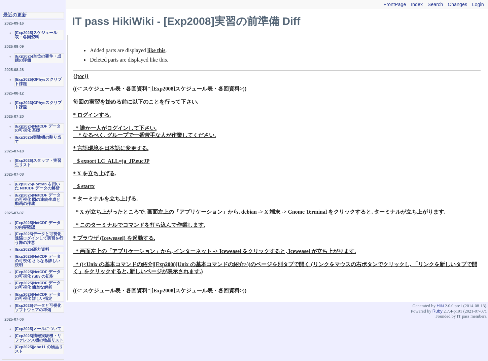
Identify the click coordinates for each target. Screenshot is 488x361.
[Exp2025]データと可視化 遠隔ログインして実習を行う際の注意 (39, 238)
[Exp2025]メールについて (38, 329)
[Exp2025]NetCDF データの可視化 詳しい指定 (38, 296)
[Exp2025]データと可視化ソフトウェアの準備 (38, 307)
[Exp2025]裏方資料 (32, 249)
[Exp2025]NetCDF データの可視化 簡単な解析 (38, 285)
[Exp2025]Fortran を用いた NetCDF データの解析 (37, 186)
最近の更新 (15, 14)
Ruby (437, 311)
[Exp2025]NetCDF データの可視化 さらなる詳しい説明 (38, 260)
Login (478, 4)
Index (417, 4)
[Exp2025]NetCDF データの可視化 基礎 (38, 128)
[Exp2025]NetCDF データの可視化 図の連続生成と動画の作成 (38, 199)
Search (435, 4)
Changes (457, 4)
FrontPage (394, 4)
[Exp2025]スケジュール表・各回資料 (36, 35)
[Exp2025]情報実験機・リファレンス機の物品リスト (39, 338)
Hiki (440, 305)
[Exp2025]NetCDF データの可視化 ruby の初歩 (38, 274)
